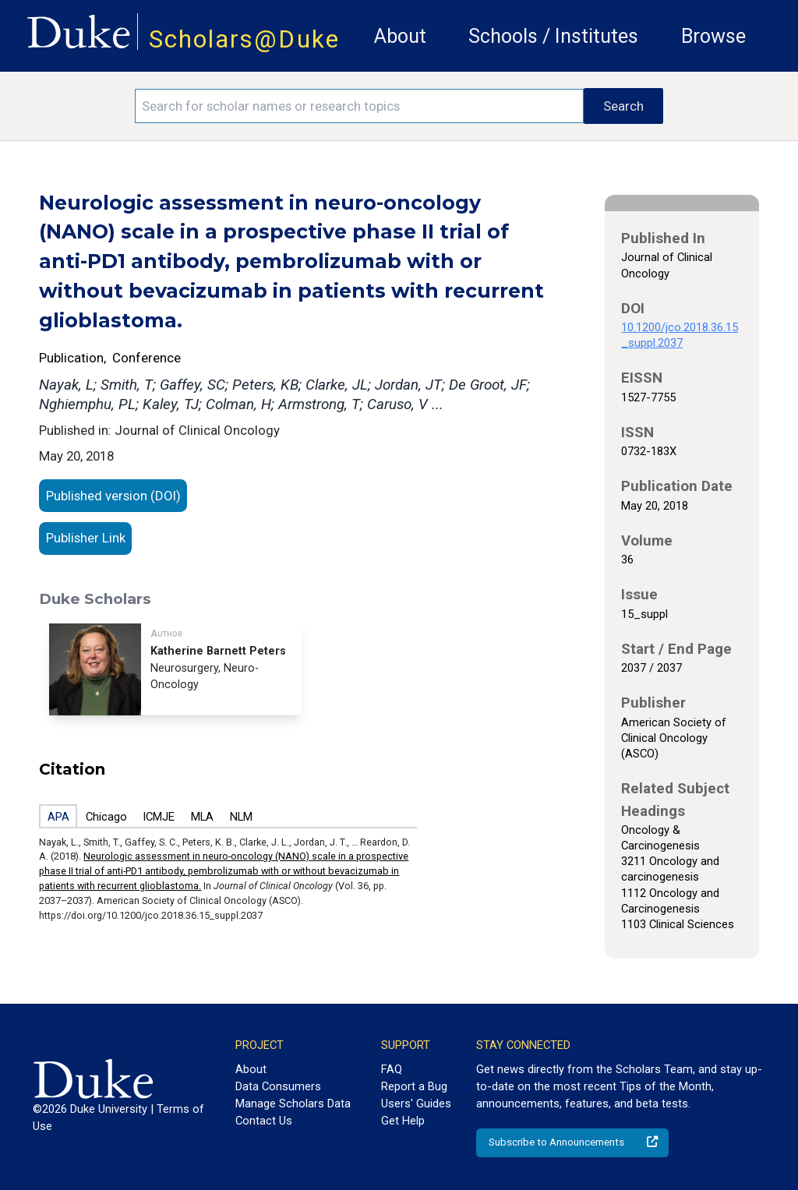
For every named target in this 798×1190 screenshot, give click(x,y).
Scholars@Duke (244, 39)
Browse (713, 36)
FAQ (391, 1069)
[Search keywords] (359, 106)
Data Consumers (278, 1086)
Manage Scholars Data (293, 1103)
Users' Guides (416, 1103)
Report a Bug (414, 1086)
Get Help (403, 1121)
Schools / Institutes (553, 36)
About (400, 36)
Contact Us (263, 1121)
